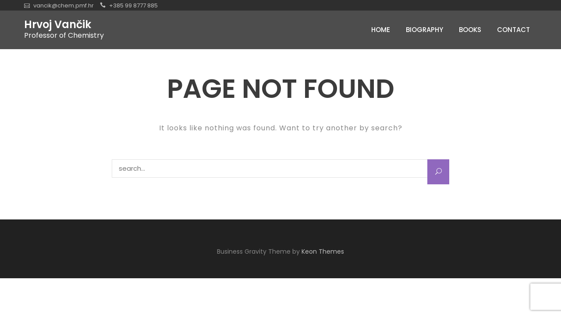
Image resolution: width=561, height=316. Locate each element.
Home (380, 29)
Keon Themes (323, 251)
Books (470, 29)
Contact (513, 29)
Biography (424, 29)
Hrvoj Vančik (57, 24)
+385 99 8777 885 (133, 5)
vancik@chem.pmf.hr (63, 5)
